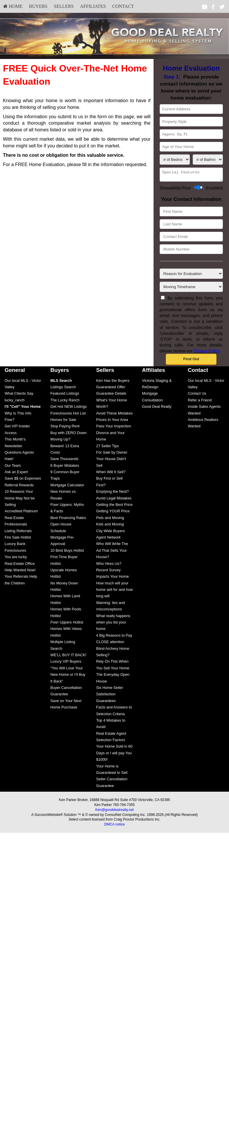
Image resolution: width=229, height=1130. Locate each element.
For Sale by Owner (112, 454)
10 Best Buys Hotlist (67, 552)
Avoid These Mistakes (114, 415)
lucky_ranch (15, 402)
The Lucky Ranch (65, 402)
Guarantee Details (111, 395)
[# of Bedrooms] (175, 159)
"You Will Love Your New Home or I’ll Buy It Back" (67, 676)
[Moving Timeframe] (191, 288)
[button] (191, 361)
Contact (123, 6)
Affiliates (93, 6)
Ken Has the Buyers (113, 382)
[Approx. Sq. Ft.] (191, 134)
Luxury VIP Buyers (65, 663)
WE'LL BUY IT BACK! (68, 656)
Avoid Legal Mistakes (114, 500)
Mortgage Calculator (67, 487)
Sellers (64, 6)
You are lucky (16, 558)
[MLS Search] (61, 382)
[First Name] (191, 213)
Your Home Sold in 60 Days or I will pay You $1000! (114, 754)
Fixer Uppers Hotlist (66, 624)
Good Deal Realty (156, 408)
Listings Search (63, 388)
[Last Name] (191, 226)
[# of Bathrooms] (208, 159)
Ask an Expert (16, 473)
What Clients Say (19, 395)
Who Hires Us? (108, 565)
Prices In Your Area (112, 421)
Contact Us (197, 395)
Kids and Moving (110, 526)
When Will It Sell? (110, 473)
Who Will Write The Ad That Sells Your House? (112, 552)
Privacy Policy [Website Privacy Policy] (207, 352)
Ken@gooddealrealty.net (114, 811)
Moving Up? (60, 441)
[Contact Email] (191, 238)
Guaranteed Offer (110, 388)
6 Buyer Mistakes (64, 467)
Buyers (38, 6)
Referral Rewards (19, 487)
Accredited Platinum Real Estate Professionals (21, 519)
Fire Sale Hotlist (18, 539)
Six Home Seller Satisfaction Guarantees (109, 696)
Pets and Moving (110, 519)
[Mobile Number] (191, 251)
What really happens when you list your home (113, 624)
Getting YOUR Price (113, 513)
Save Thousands (64, 460)
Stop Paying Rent (65, 428)
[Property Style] (191, 121)
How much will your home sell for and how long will (114, 591)
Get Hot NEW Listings (68, 408)
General (15, 372)
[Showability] (198, 189)
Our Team (13, 467)
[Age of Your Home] (191, 147)
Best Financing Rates (68, 519)
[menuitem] (13, 6)
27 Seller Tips (107, 447)
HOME (13, 6)
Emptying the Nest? (112, 493)
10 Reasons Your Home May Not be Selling (20, 500)
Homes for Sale (63, 421)
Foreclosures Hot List (68, 415)
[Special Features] (191, 175)
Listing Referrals (18, 532)
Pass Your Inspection (113, 428)
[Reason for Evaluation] (191, 275)
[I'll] (23, 408)
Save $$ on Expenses (23, 480)
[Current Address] (191, 109)
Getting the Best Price (114, 506)
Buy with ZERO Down (68, 434)
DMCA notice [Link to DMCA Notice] (114, 826)
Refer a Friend (200, 402)
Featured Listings (64, 395)
